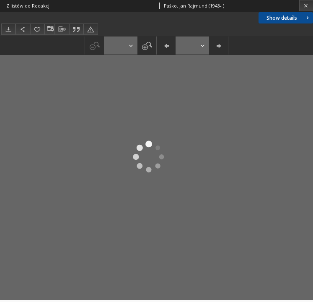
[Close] (306, 5)
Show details (288, 17)
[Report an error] (90, 29)
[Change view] (49, 29)
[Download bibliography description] (62, 29)
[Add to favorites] (37, 29)
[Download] (8, 29)
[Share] (23, 29)
